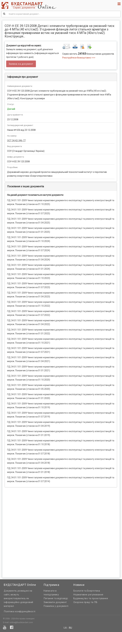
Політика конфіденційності (19, 611)
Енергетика (93, 590)
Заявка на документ (21, 64)
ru (70, 628)
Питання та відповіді (56, 598)
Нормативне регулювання (88, 594)
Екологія (78, 590)
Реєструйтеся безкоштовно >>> (78, 57)
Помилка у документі (56, 606)
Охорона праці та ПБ (85, 602)
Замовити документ (55, 602)
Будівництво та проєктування (90, 598)
